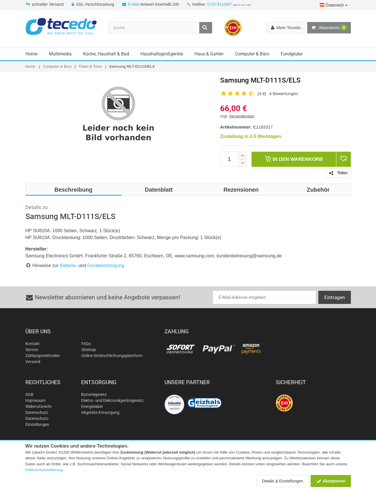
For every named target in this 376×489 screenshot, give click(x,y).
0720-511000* (219, 4)
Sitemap (88, 349)
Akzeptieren (330, 481)
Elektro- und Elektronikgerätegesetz (112, 400)
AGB (29, 394)
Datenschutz (36, 412)
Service (31, 349)
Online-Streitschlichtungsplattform (111, 355)
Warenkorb (329, 27)
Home (31, 54)
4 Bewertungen (283, 93)
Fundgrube (291, 54)
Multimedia (60, 54)
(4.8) (262, 93)
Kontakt (32, 343)
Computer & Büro (252, 54)
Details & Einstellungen (282, 481)
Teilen (338, 173)
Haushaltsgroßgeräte (161, 54)
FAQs (86, 343)
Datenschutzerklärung (44, 470)
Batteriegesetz (94, 394)
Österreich (333, 5)
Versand (32, 361)
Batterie (68, 265)
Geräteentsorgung (105, 265)
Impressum (35, 400)
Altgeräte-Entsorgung (100, 412)
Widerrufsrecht (38, 406)
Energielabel (91, 406)
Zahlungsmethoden (42, 355)
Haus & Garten (209, 54)
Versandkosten (242, 116)
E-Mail (134, 4)
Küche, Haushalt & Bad (106, 54)
